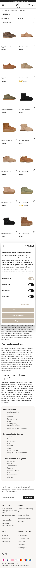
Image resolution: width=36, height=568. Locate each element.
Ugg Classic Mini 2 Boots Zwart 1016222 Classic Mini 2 (7, 234)
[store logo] (18, 5)
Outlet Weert (6, 541)
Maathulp (21, 521)
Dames (7, 10)
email (10, 508)
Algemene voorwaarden (9, 565)
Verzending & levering (25, 509)
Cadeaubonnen (23, 538)
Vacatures (21, 541)
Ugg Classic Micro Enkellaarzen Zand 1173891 (25, 47)
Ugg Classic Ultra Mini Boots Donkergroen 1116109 (7, 109)
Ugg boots (21, 353)
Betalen (20, 512)
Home (2, 10)
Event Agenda (22, 548)
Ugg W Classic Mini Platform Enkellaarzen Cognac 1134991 (7, 140)
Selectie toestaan (18, 315)
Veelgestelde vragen (25, 518)
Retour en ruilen (23, 515)
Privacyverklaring (23, 565)
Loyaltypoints (22, 535)
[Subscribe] (28, 497)
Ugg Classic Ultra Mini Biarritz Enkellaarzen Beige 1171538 (25, 78)
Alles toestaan (18, 310)
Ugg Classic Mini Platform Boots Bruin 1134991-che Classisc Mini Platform (25, 234)
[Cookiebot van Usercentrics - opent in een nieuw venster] (25, 246)
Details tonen (25, 304)
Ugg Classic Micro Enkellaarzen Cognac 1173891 (7, 78)
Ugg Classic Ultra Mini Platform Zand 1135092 (7, 202)
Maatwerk (21, 545)
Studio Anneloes (13, 412)
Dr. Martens (13, 359)
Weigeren (18, 321)
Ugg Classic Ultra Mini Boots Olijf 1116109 (7, 47)
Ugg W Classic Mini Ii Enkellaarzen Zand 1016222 (25, 140)
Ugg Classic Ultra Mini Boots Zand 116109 (7, 171)
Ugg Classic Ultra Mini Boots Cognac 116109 (25, 171)
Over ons (5, 535)
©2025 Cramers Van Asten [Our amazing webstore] (10, 563)
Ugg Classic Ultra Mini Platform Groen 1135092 (25, 202)
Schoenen (14, 10)
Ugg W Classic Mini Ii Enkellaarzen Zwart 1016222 (25, 109)
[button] (16, 45)
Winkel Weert (6, 538)
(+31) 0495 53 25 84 (8, 516)
